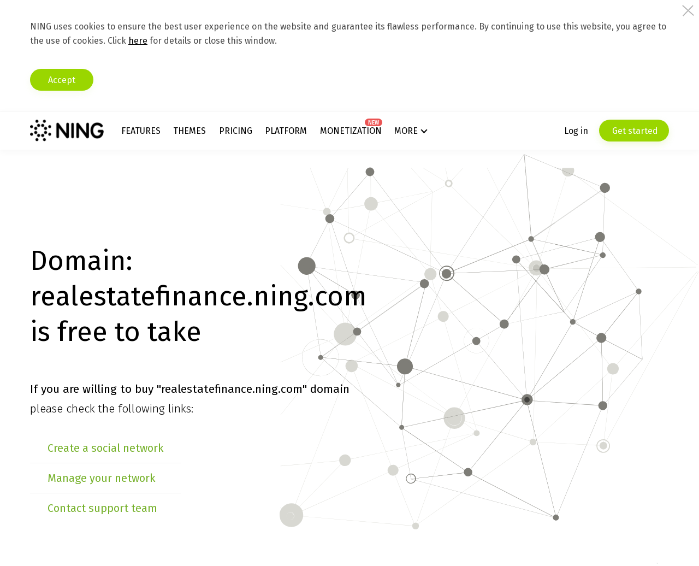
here (137, 41)
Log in (576, 131)
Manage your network (101, 478)
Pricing (235, 131)
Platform (286, 131)
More (406, 131)
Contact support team (102, 508)
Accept (61, 80)
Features (141, 131)
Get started (634, 131)
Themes (189, 131)
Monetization (351, 131)
